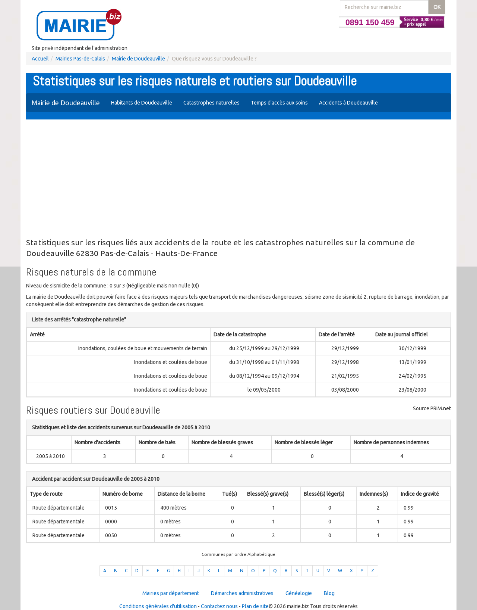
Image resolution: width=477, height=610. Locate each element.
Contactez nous (219, 606)
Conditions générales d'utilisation (158, 606)
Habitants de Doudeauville (141, 103)
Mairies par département (170, 593)
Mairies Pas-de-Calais (80, 59)
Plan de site (255, 606)
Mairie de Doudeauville (138, 59)
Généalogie (298, 593)
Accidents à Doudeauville (348, 103)
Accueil (40, 59)
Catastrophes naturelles (211, 103)
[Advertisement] (238, 179)
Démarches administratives (242, 593)
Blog (329, 593)
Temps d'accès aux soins (279, 103)
